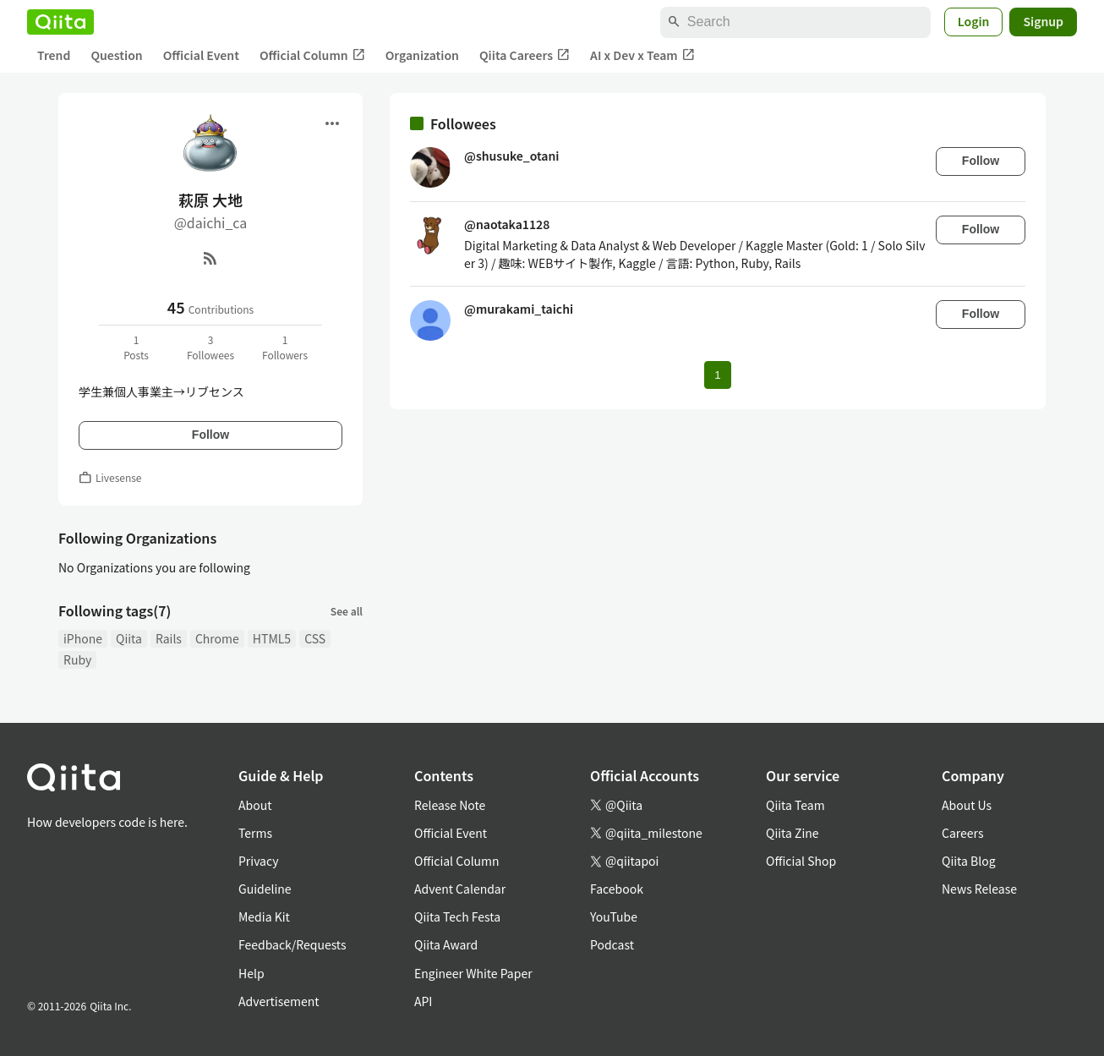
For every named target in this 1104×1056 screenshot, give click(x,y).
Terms (255, 832)
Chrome (217, 638)
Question (116, 55)
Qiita (129, 638)
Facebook (616, 888)
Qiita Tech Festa (457, 916)
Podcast (612, 944)
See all (347, 611)
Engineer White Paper (473, 973)
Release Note (449, 804)
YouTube (613, 916)
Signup (1043, 21)
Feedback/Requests (292, 944)
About (254, 804)
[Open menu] (332, 123)
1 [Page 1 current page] (717, 375)
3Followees (210, 347)
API (423, 1001)
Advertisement (279, 1001)
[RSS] (210, 257)
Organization (422, 55)
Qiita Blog (969, 860)
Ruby (77, 659)
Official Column (312, 55)
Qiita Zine (792, 832)
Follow (210, 434)
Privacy (258, 860)
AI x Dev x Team (642, 55)
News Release (979, 888)
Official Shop (801, 860)
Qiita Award (446, 944)
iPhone (82, 638)
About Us (967, 804)
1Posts (136, 347)
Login (974, 21)
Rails (169, 638)
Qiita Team (795, 804)
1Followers (285, 347)
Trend (53, 55)
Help (251, 973)
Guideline (265, 888)
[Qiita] (60, 22)
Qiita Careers (524, 55)
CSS (314, 638)
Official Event (201, 55)
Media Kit (264, 916)
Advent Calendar (460, 888)
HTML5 (272, 638)
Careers (962, 832)
